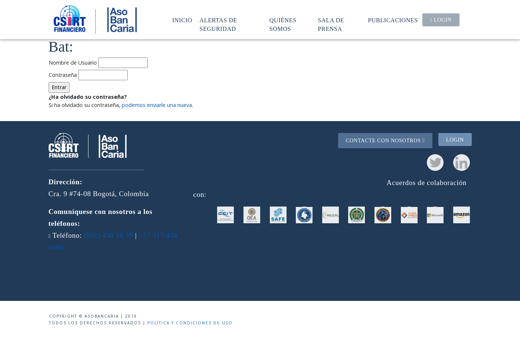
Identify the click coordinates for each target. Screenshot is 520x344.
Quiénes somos (283, 24)
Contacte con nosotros (385, 140)
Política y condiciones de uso (190, 322)
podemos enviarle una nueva (157, 104)
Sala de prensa (331, 24)
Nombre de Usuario (73, 62)
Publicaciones (393, 20)
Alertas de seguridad (219, 24)
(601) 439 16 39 (108, 235)
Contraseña (63, 74)
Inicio (182, 20)
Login (441, 20)
